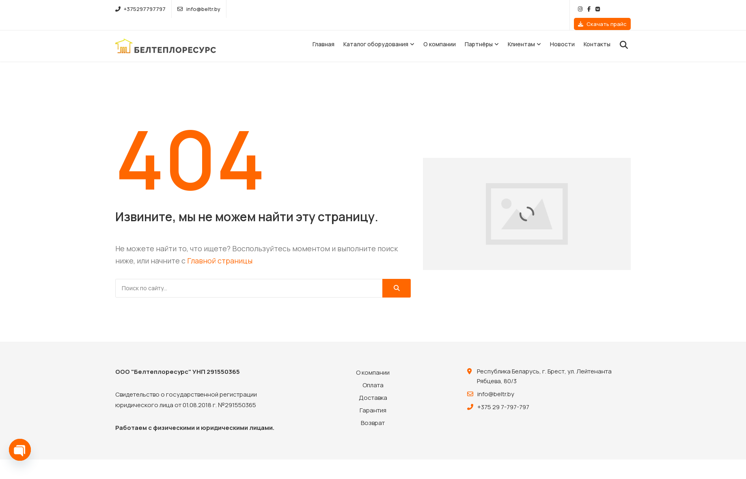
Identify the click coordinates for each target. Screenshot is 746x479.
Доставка (373, 385)
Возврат (373, 410)
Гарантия (373, 398)
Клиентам (521, 32)
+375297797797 (140, 9)
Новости (562, 32)
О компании (439, 32)
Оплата (373, 373)
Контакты (597, 32)
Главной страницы (219, 248)
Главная (323, 32)
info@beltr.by (198, 9)
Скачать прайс (602, 9)
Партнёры (479, 32)
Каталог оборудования (375, 32)
